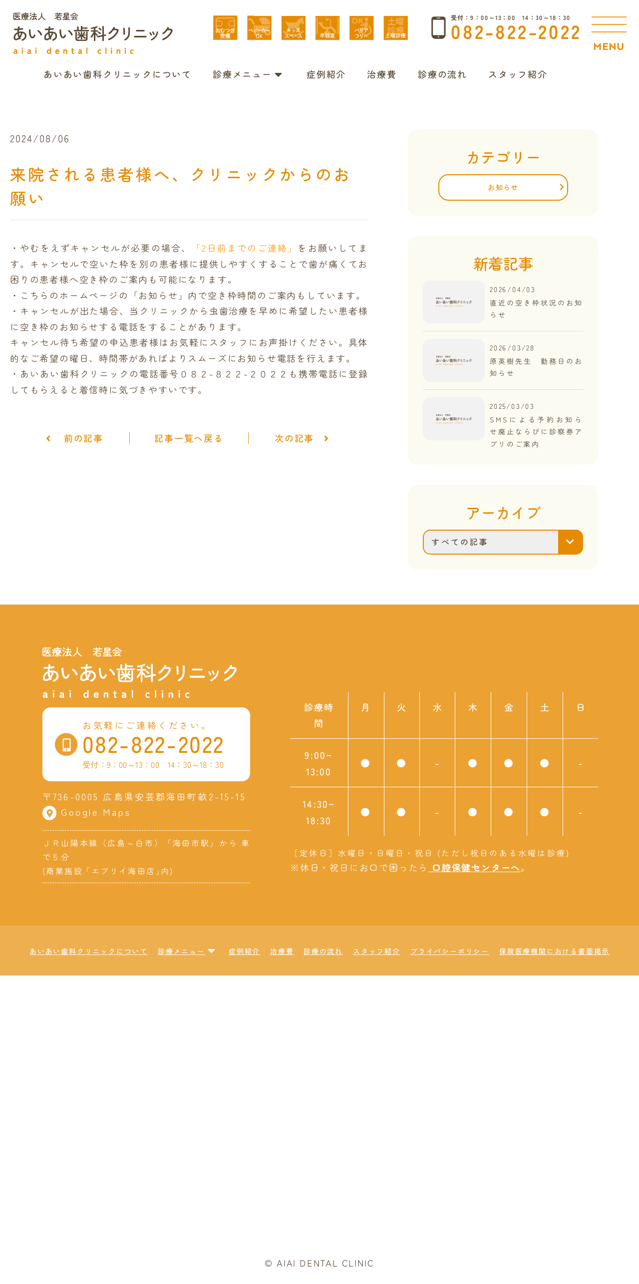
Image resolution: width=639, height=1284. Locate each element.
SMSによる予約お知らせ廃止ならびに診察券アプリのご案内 (536, 431)
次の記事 (307, 438)
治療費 (381, 73)
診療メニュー (248, 73)
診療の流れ (442, 73)
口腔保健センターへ (474, 867)
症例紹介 (326, 73)
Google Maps (86, 811)
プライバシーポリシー (449, 951)
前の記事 (69, 438)
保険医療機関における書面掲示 (554, 951)
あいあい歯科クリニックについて (117, 73)
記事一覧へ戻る (189, 438)
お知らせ (503, 187)
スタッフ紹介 (518, 73)
